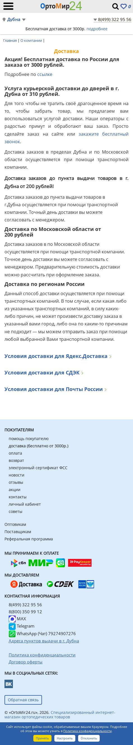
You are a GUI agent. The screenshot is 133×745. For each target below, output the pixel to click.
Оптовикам (15, 524)
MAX (17, 618)
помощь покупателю (29, 438)
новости (16, 475)
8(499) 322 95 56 (114, 19)
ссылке (44, 74)
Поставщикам (17, 531)
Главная (10, 40)
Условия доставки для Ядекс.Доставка (56, 356)
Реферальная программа (28, 539)
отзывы (16, 482)
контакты (18, 496)
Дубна (13, 19)
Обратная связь (23, 699)
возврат (16, 460)
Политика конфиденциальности (87, 731)
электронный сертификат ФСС (38, 467)
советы (15, 511)
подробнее (97, 28)
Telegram (21, 626)
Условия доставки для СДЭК (42, 373)
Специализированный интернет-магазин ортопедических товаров (59, 714)
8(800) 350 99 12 (25, 611)
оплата (15, 453)
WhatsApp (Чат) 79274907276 (42, 633)
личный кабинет (25, 504)
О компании (31, 40)
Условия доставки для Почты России (53, 389)
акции (14, 489)
